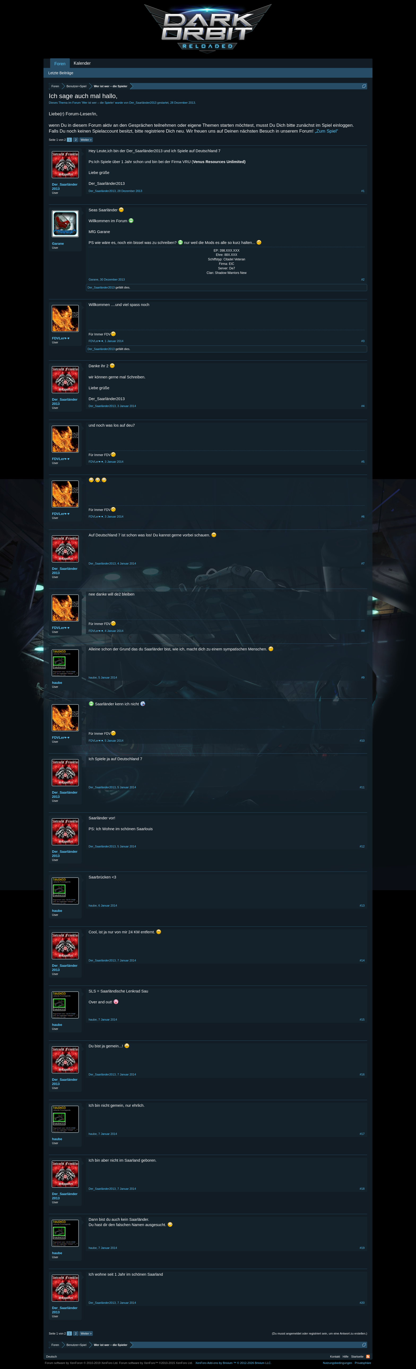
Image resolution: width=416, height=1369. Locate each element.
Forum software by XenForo (81, 1362)
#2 (363, 279)
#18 (362, 1188)
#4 (363, 406)
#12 (362, 846)
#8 (363, 630)
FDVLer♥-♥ (61, 338)
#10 (362, 740)
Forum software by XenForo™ (156, 1362)
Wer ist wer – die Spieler (98, 102)
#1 (363, 191)
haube (57, 683)
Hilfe (346, 1356)
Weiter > (86, 139)
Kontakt (335, 1356)
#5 (363, 461)
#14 (362, 960)
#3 (363, 341)
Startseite (357, 1356)
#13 (362, 905)
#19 (362, 1247)
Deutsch (51, 1356)
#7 (363, 563)
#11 (362, 787)
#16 (362, 1074)
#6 (363, 516)
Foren (60, 64)
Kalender (82, 63)
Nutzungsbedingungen (337, 1362)
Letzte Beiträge (60, 73)
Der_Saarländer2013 (142, 102)
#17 (362, 1133)
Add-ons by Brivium (233, 1362)
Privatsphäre (363, 1362)
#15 (362, 1019)
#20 (362, 1302)
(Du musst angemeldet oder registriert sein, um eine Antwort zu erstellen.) (319, 1333)
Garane (58, 244)
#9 (363, 677)
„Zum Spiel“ (326, 131)
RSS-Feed (368, 1356)
